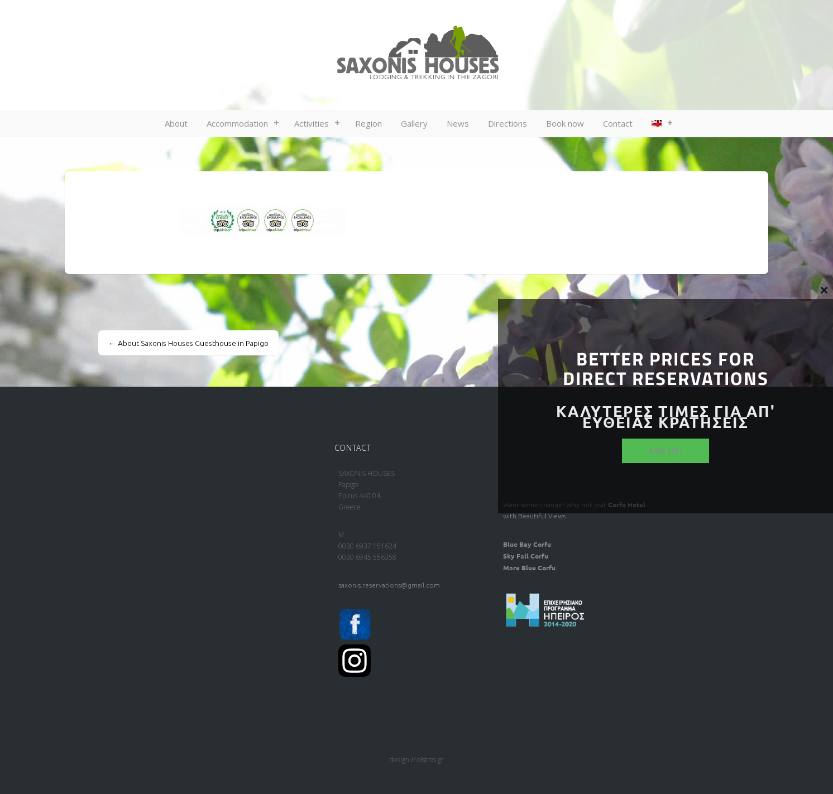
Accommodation (237, 123)
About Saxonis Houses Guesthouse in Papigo (188, 343)
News (458, 123)
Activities (311, 123)
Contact (618, 123)
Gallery (414, 123)
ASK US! (666, 450)
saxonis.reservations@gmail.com (389, 585)
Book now (565, 123)
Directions (507, 123)
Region (368, 123)
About (176, 123)
